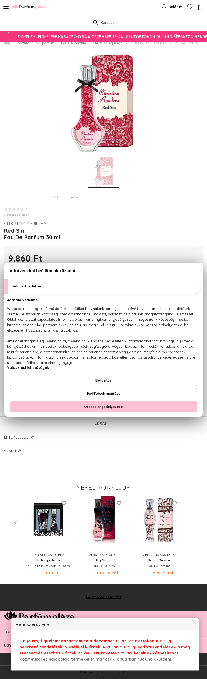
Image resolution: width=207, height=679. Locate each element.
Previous (15, 522)
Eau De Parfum (73, 43)
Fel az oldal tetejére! (103, 597)
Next (191, 522)
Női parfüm (45, 43)
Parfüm (23, 43)
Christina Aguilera (108, 43)
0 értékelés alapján (16, 214)
